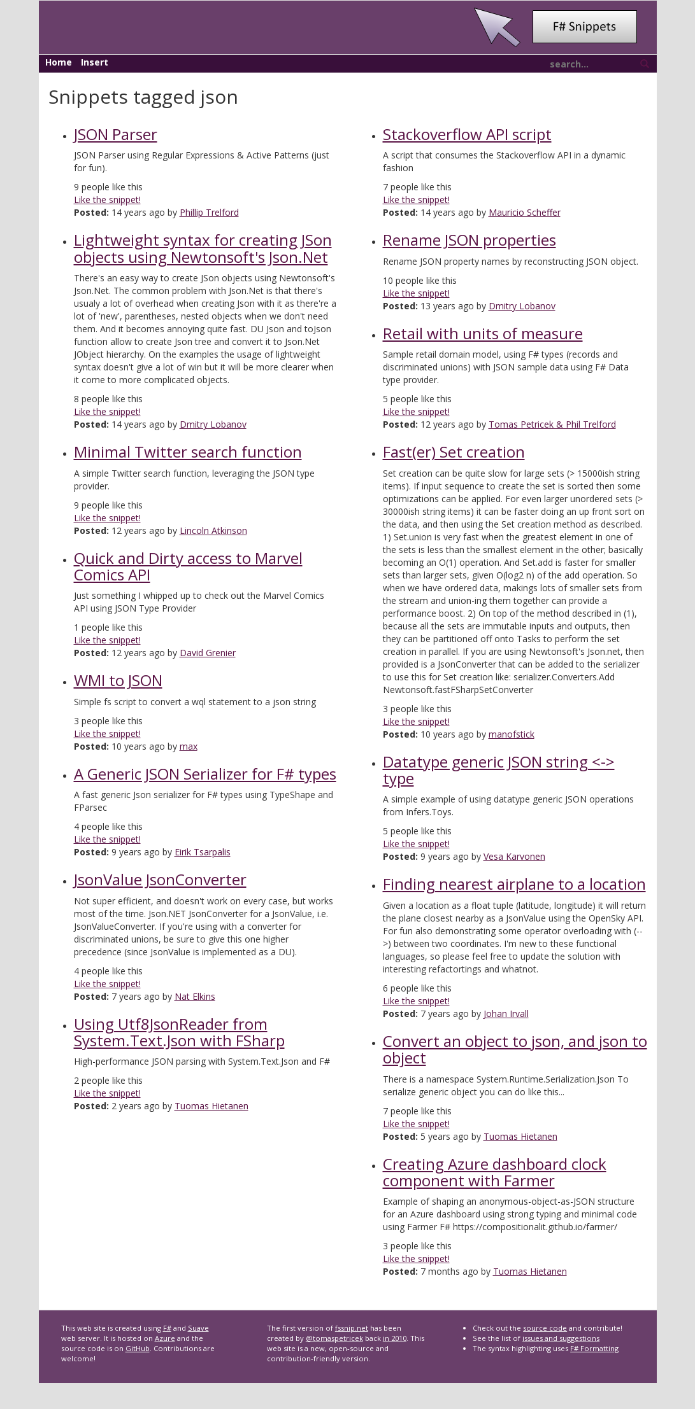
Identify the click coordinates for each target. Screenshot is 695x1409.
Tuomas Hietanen (211, 1106)
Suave (198, 1328)
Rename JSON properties (469, 239)
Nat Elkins (195, 996)
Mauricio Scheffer (525, 212)
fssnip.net (351, 1328)
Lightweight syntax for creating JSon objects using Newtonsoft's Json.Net (203, 248)
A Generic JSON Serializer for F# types (205, 773)
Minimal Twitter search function (188, 451)
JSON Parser (115, 133)
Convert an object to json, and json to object (515, 1049)
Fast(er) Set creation (454, 451)
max (188, 746)
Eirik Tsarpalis (203, 852)
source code (545, 1328)
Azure (165, 1338)
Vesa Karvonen (514, 856)
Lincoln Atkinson (213, 530)
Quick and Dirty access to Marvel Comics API (188, 566)
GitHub (137, 1348)
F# (167, 1328)
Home (58, 62)
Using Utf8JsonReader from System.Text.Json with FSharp (179, 1032)
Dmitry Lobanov (213, 424)
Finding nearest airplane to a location (514, 883)
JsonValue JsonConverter (160, 879)
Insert (94, 62)
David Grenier (208, 653)
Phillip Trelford (209, 212)
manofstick (511, 734)
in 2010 (394, 1338)
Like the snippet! (107, 199)
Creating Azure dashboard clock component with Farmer (494, 1172)
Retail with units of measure (483, 333)
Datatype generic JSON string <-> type (499, 770)
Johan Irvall (506, 1013)
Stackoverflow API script (467, 133)
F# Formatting (594, 1348)
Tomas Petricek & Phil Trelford (552, 424)
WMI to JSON (118, 679)
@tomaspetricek (334, 1338)
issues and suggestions (560, 1338)
